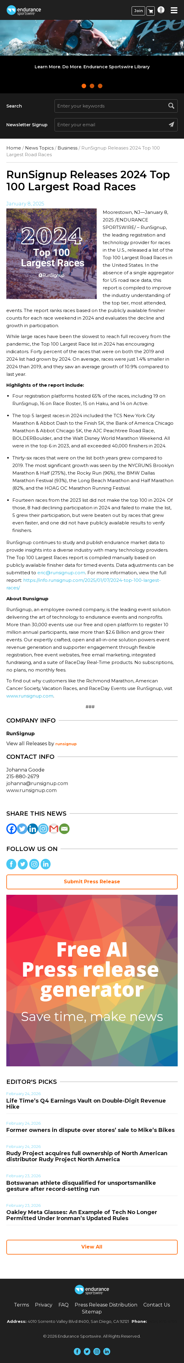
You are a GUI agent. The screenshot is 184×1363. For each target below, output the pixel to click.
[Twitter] (22, 828)
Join (138, 10)
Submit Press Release (92, 881)
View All (91, 1247)
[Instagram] (43, 828)
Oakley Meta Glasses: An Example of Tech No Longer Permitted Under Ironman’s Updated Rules (81, 1215)
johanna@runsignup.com (37, 783)
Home (13, 148)
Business (67, 148)
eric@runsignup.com (61, 572)
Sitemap (92, 1312)
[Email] (64, 828)
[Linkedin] (32, 828)
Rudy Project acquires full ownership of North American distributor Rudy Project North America (86, 1156)
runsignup (66, 744)
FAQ (63, 1305)
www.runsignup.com (29, 696)
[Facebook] (11, 828)
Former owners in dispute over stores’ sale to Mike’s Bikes (90, 1130)
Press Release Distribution (106, 1305)
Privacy (43, 1305)
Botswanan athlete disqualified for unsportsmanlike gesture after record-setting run (81, 1186)
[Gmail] (53, 828)
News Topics (39, 148)
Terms (21, 1305)
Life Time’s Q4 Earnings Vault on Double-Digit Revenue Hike (86, 1103)
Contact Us (156, 1305)
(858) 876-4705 (162, 1321)
